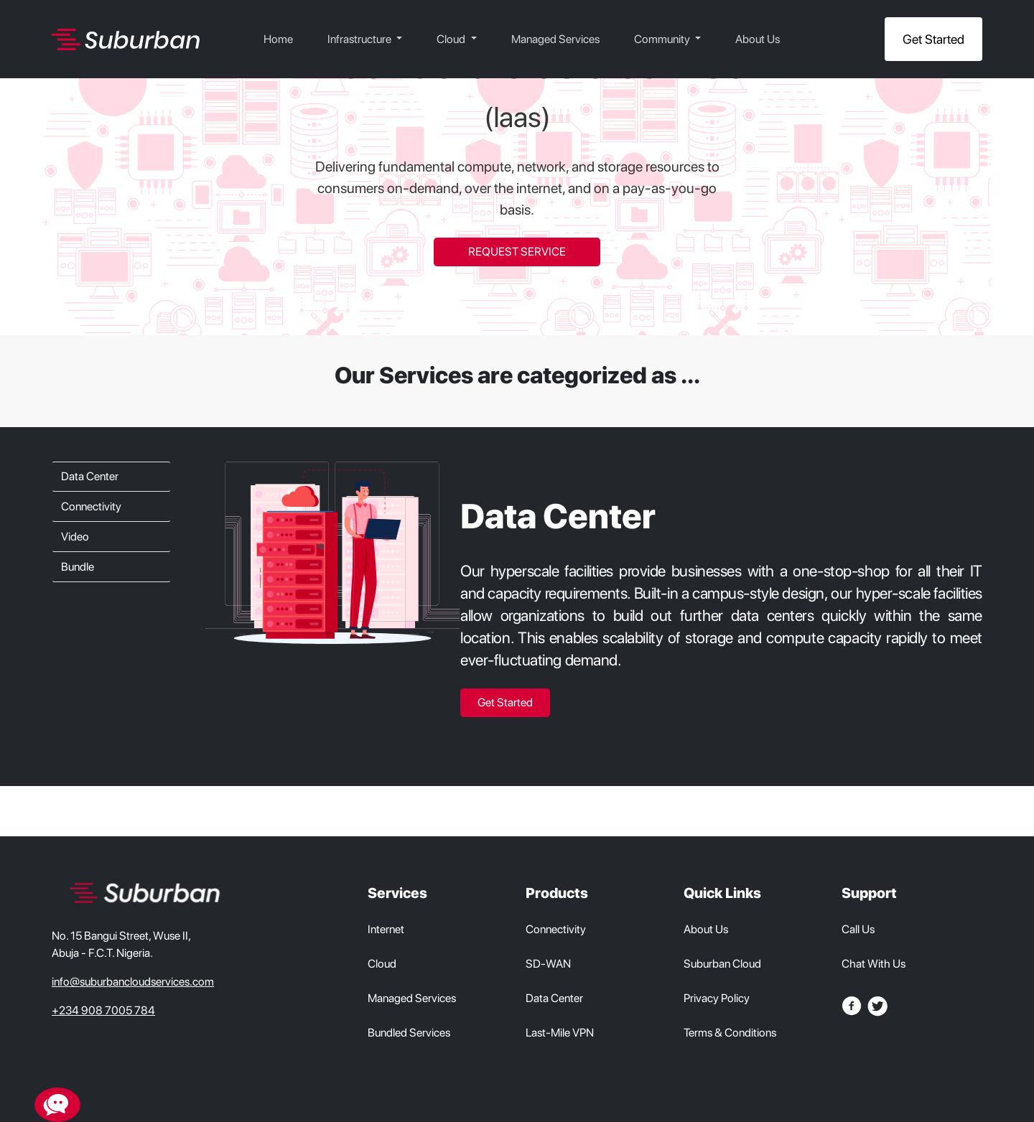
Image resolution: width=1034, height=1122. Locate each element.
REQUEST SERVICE (517, 251)
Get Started (933, 39)
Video (75, 536)
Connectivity (91, 506)
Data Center (89, 476)
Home (278, 39)
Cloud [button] (452, 39)
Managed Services (555, 39)
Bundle (77, 567)
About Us (757, 39)
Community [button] (663, 39)
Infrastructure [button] (360, 39)
